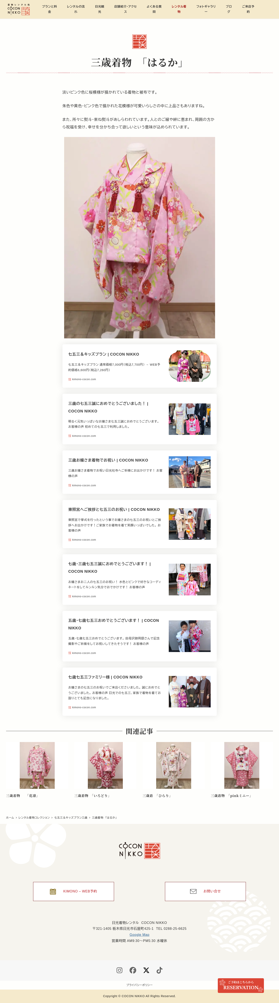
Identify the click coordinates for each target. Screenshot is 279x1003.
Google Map (139, 934)
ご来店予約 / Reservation (241, 985)
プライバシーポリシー (139, 985)
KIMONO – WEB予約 (80, 891)
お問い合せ (212, 891)
